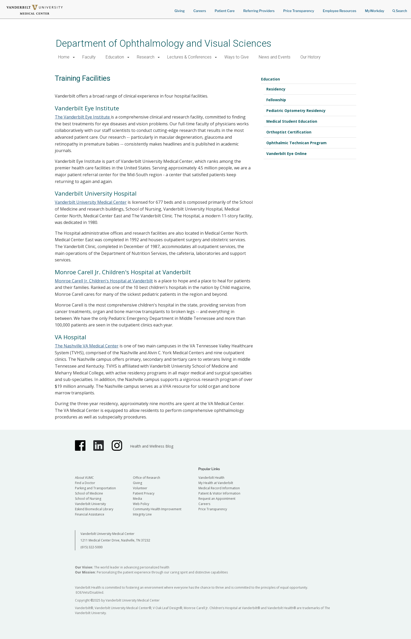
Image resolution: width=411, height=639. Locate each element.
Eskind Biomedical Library (94, 509)
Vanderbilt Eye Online (286, 153)
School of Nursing (88, 498)
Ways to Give (236, 57)
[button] (74, 57)
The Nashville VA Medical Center (86, 346)
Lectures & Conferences (189, 57)
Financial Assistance (89, 514)
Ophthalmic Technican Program (296, 142)
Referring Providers (258, 11)
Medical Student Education (291, 121)
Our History (310, 57)
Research (145, 57)
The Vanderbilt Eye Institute (83, 117)
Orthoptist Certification (288, 132)
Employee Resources (339, 11)
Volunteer (140, 488)
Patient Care (225, 11)
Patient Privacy (143, 493)
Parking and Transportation (95, 488)
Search (399, 9)
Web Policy (141, 504)
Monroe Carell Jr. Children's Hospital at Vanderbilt (104, 281)
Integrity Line (142, 514)
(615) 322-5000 (91, 547)
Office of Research (146, 477)
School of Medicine (89, 493)
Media (137, 498)
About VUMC (84, 477)
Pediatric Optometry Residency (296, 110)
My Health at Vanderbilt (215, 483)
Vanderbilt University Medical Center (91, 202)
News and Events (274, 57)
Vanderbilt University (90, 504)
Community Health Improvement (157, 509)
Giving (180, 11)
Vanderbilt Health (211, 477)
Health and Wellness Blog (151, 446)
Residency (275, 89)
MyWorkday (374, 11)
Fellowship (276, 99)
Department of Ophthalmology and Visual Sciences (163, 43)
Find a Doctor (85, 483)
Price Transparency (298, 11)
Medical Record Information (219, 488)
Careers (199, 11)
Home (63, 57)
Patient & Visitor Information (219, 493)
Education (115, 57)
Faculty (89, 57)
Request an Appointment (216, 498)
